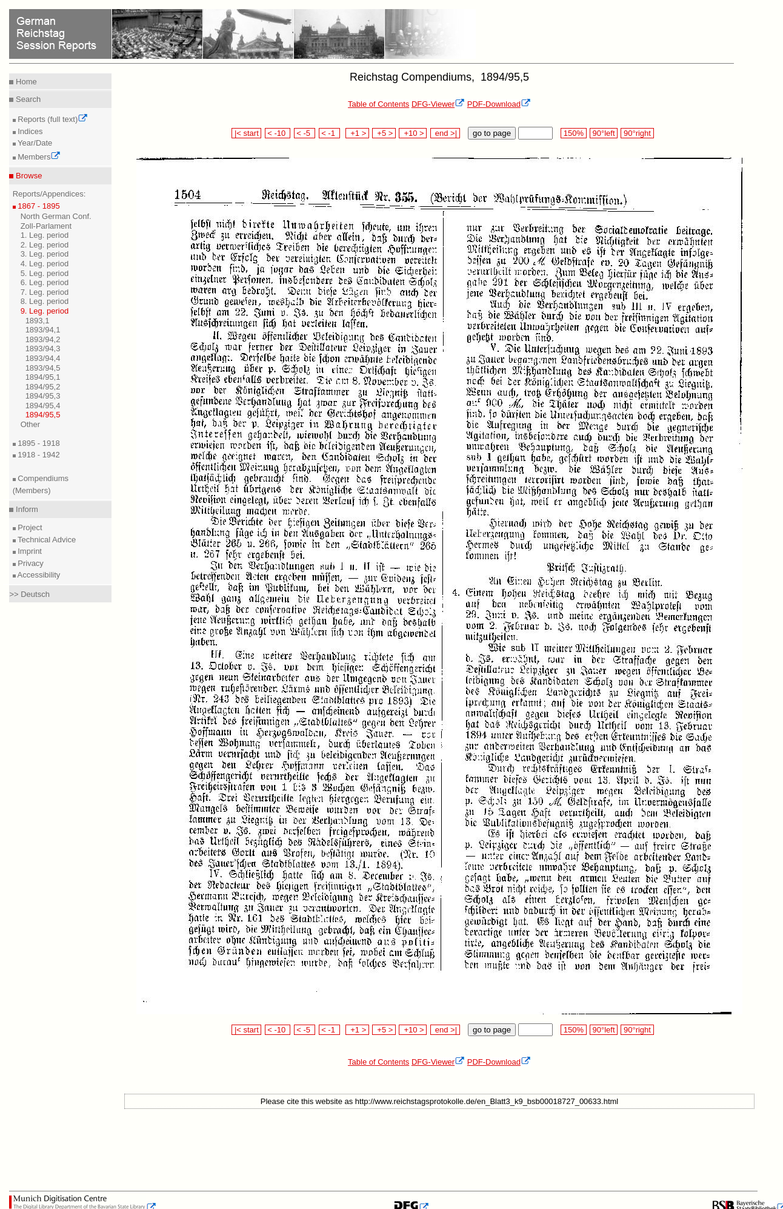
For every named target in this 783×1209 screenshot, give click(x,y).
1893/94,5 (43, 367)
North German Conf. (56, 216)
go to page (492, 133)
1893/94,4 (43, 358)
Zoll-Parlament (46, 226)
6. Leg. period (45, 282)
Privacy (30, 563)
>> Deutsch (29, 594)
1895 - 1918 (38, 443)
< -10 (277, 133)
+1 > (357, 133)
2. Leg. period (45, 244)
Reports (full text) (52, 119)
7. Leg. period (45, 292)
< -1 (329, 133)
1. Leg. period (45, 235)
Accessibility (38, 574)
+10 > (412, 133)
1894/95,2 (43, 386)
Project (29, 527)
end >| (445, 133)
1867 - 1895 (38, 205)
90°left (603, 133)
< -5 (305, 133)
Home (24, 81)
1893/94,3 (43, 348)
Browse (27, 175)
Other (31, 424)
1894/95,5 (43, 414)
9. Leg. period (45, 310)
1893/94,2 (43, 339)
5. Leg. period (45, 273)
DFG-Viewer (438, 104)
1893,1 (37, 320)
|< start (246, 133)
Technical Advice (46, 539)
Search (27, 99)
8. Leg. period (45, 301)
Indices (29, 131)
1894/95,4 (43, 405)
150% (573, 133)
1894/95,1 (43, 377)
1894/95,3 (43, 395)
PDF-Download (499, 104)
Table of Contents (378, 104)
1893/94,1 (43, 329)
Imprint (29, 551)
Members (38, 156)
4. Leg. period (45, 263)
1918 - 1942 (38, 454)
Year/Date (34, 142)
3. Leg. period (45, 253)
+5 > (384, 133)
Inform (25, 509)
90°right (637, 133)
